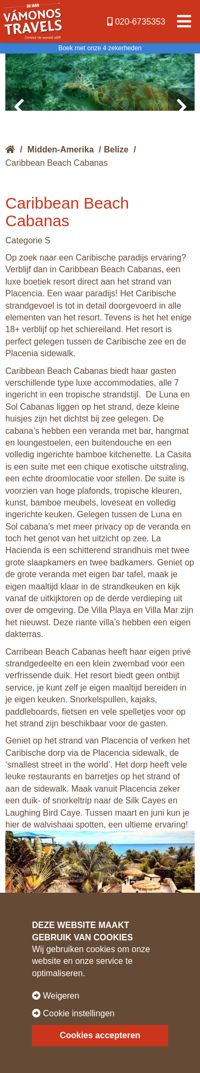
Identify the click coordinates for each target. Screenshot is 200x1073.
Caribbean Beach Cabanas (56, 162)
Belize (116, 149)
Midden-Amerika (60, 149)
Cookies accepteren (100, 1035)
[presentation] (18, 107)
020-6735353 (136, 21)
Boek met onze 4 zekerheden (99, 48)
